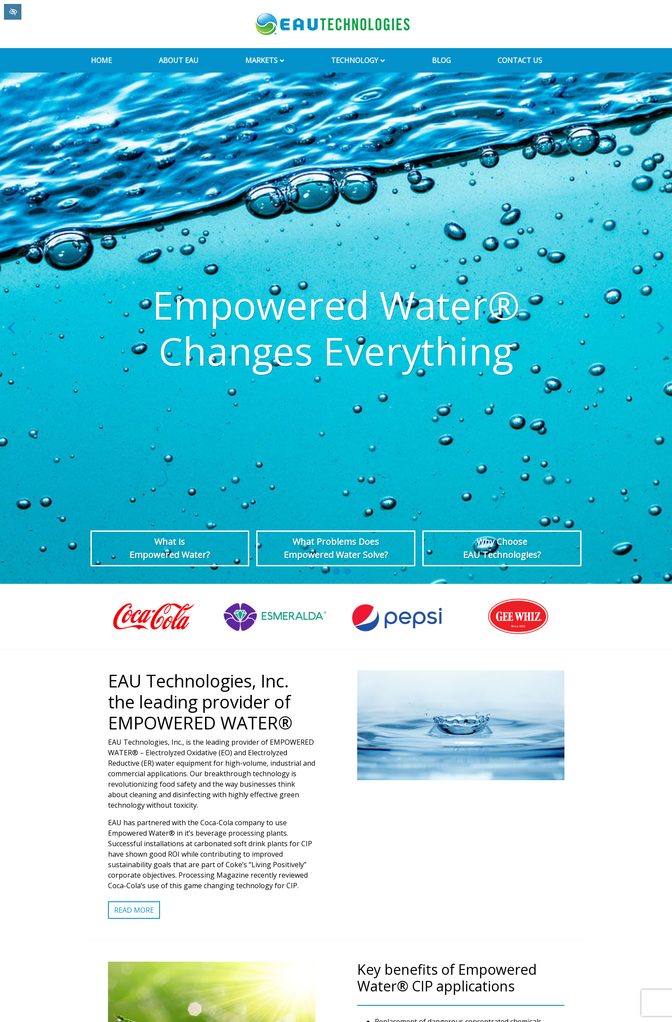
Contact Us (520, 60)
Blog (441, 60)
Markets (266, 60)
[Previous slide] (11, 327)
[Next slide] (660, 327)
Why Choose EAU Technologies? (502, 548)
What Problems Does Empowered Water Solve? (336, 548)
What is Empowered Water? (169, 548)
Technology (360, 60)
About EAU (178, 60)
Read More (134, 910)
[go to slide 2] (336, 571)
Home (101, 60)
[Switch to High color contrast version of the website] (12, 11)
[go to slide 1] (324, 571)
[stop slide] (657, 574)
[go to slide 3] (347, 571)
